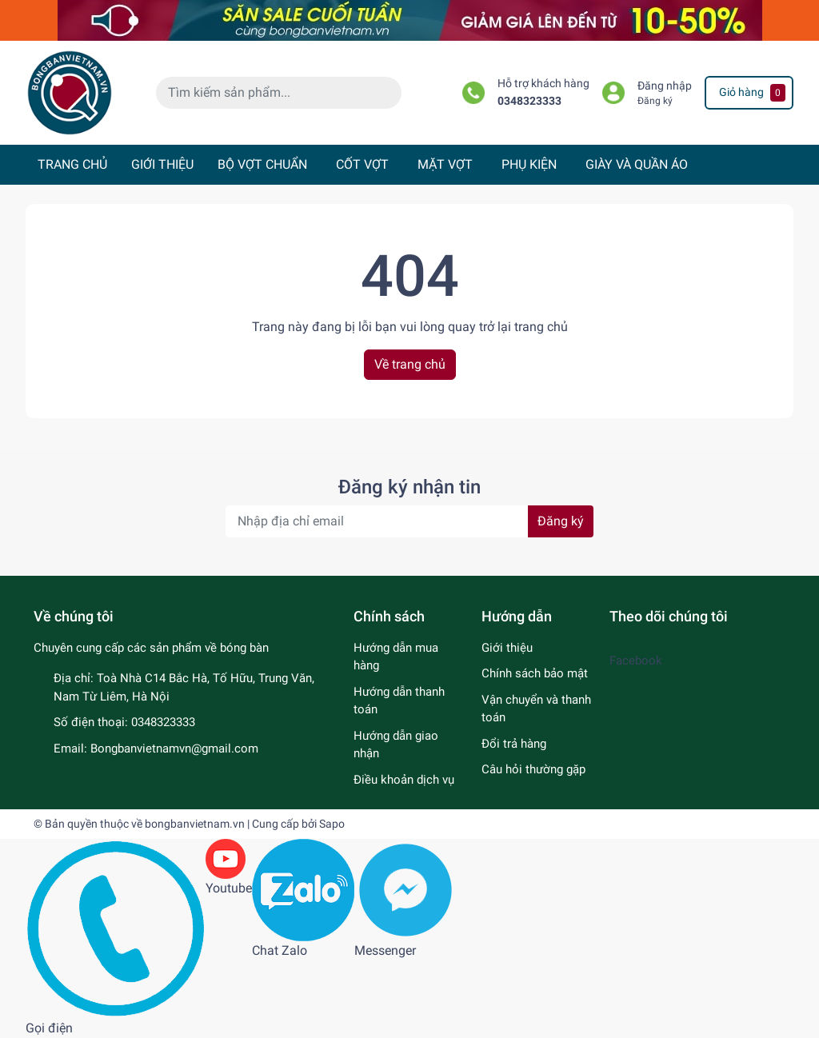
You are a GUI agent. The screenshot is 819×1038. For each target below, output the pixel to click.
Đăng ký (655, 100)
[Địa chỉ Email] (409, 521)
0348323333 (529, 101)
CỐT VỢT (362, 164)
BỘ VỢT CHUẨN (262, 164)
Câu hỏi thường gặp (533, 769)
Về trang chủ (409, 364)
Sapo (332, 823)
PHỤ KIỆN (529, 164)
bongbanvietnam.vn (195, 823)
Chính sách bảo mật (534, 673)
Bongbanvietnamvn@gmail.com (174, 748)
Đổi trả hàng (513, 744)
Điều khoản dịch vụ (404, 780)
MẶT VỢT (445, 164)
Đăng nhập (664, 86)
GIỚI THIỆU (162, 164)
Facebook (635, 660)
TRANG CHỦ (72, 164)
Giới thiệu (507, 648)
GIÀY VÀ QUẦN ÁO (636, 164)
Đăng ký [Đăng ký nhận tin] (560, 521)
